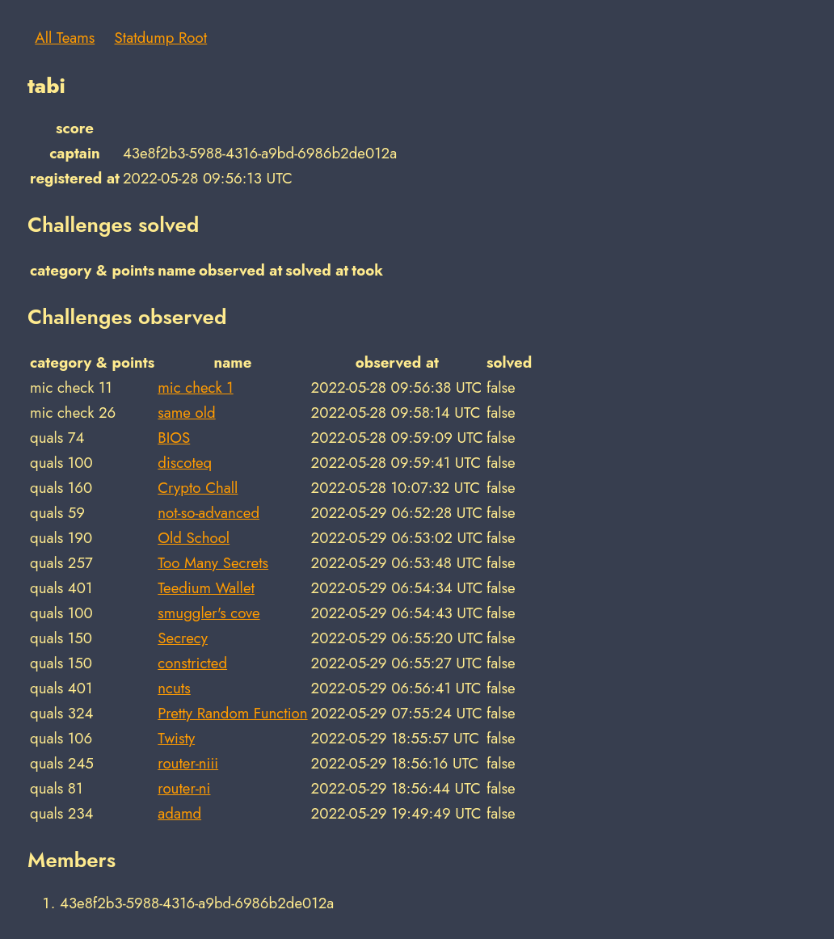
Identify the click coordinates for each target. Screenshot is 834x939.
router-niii (188, 763)
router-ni (184, 788)
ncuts (174, 688)
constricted (192, 663)
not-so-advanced (208, 513)
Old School (194, 538)
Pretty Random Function (232, 713)
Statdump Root (161, 37)
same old (186, 412)
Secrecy (183, 638)
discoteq (185, 463)
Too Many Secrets (213, 563)
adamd (179, 813)
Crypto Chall (198, 488)
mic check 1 (195, 387)
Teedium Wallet (206, 588)
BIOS (174, 437)
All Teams (65, 37)
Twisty (176, 738)
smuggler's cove (208, 613)
